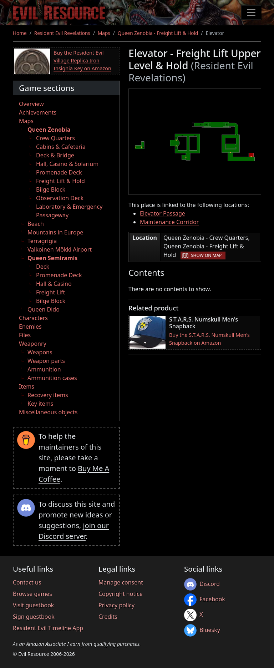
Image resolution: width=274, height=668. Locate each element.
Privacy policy (116, 605)
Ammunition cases (52, 378)
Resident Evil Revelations (62, 33)
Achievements (37, 112)
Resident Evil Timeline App (48, 628)
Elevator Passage (162, 213)
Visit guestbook (33, 605)
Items (26, 386)
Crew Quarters (55, 138)
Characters (33, 318)
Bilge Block (50, 189)
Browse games (32, 594)
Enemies (30, 326)
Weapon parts (46, 361)
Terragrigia (42, 241)
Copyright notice (120, 594)
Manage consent (120, 582)
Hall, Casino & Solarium (67, 164)
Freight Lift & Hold (60, 181)
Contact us (27, 582)
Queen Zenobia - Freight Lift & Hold (158, 33)
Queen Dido (43, 309)
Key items (40, 404)
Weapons (39, 352)
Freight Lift (50, 292)
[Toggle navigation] (251, 12)
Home (20, 33)
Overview (31, 104)
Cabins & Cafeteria (61, 147)
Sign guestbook (34, 617)
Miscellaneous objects (48, 412)
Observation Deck (59, 198)
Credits (107, 617)
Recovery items (47, 395)
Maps (104, 33)
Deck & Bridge (55, 155)
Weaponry (32, 344)
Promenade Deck (59, 172)
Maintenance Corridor (169, 222)
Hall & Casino (54, 284)
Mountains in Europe (55, 232)
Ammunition (44, 369)
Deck (42, 266)
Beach (35, 224)
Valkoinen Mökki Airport (59, 249)
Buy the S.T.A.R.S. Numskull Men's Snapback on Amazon (209, 339)
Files (25, 335)
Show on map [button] (206, 255)
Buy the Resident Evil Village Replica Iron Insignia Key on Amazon (82, 60)
